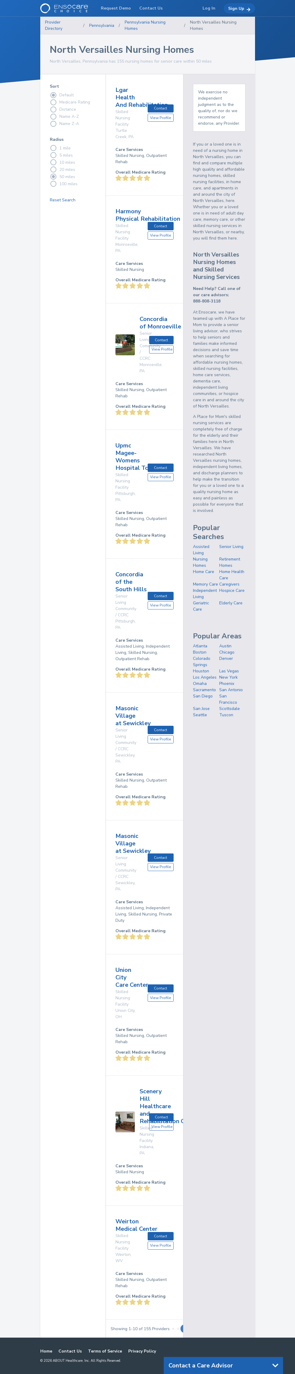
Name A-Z (64, 116)
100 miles (64, 183)
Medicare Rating (70, 102)
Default (62, 95)
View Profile (160, 117)
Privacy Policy (142, 1351)
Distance (63, 109)
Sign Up (239, 9)
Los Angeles (205, 677)
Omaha (200, 683)
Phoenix (226, 683)
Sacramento (204, 690)
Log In (209, 8)
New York (228, 677)
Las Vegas (229, 671)
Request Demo (116, 8)
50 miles (62, 176)
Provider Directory (53, 25)
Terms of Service (105, 1351)
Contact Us (70, 1351)
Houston (201, 671)
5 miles (61, 155)
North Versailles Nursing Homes (213, 25)
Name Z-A (64, 123)
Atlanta (200, 646)
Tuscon (226, 715)
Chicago (226, 652)
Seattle (200, 715)
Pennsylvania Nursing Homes (145, 25)
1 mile (60, 148)
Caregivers (229, 584)
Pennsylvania (101, 25)
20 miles (62, 169)
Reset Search (62, 200)
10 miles (62, 162)
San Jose (201, 708)
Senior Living (231, 546)
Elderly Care (231, 603)
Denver (226, 658)
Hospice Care (232, 590)
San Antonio (231, 690)
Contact (160, 108)
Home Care (203, 572)
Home (46, 1351)
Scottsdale (229, 708)
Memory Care (205, 584)
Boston (199, 652)
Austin (225, 646)
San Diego (203, 696)
